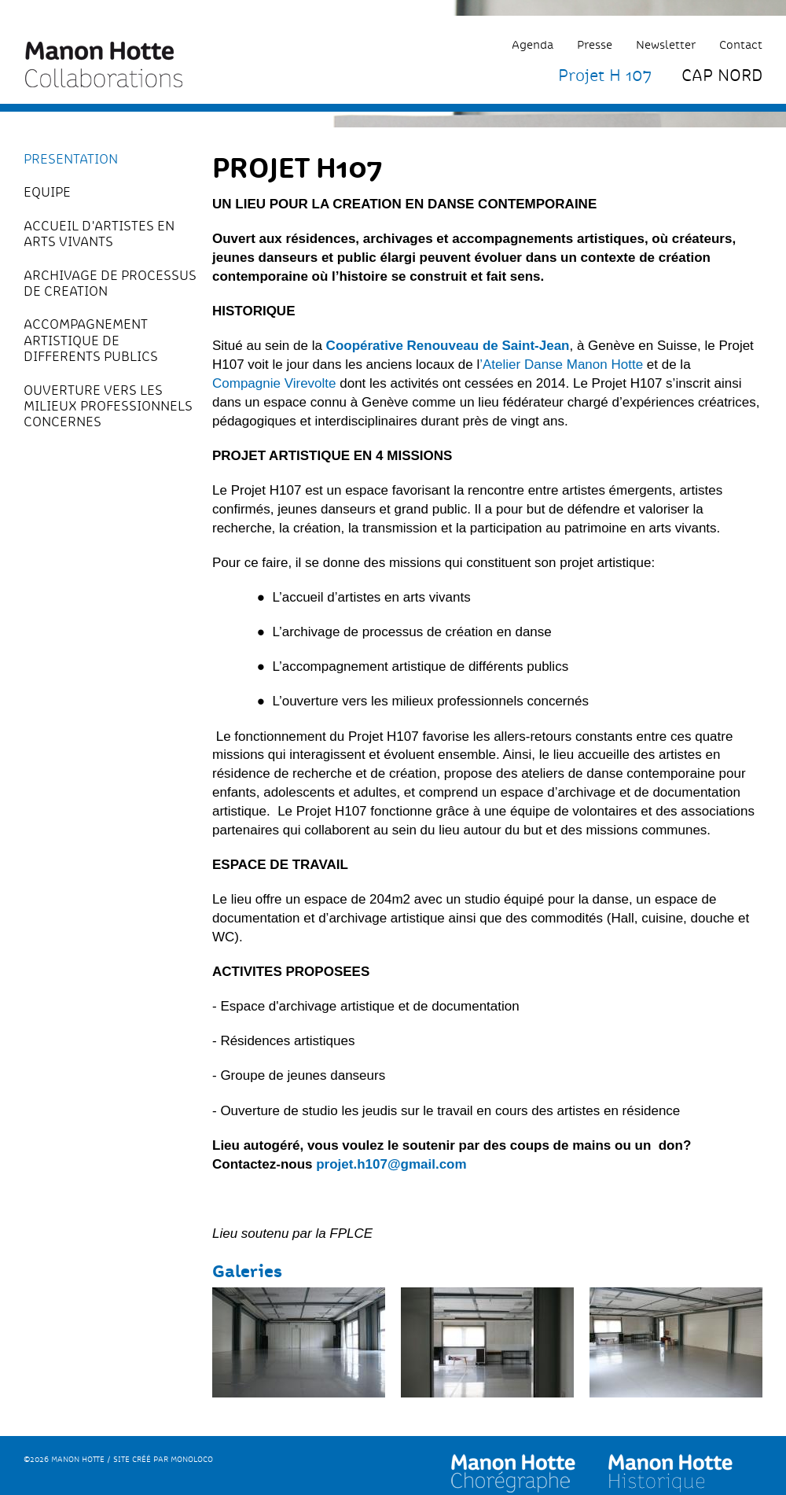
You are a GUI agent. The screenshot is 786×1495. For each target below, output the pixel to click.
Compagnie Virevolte (274, 383)
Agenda (532, 44)
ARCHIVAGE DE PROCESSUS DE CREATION (110, 283)
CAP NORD (721, 75)
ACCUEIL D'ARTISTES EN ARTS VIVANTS (99, 234)
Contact (740, 44)
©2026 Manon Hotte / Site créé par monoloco (118, 1459)
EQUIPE (47, 192)
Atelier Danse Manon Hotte (563, 364)
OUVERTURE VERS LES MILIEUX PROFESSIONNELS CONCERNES (108, 406)
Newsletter (666, 44)
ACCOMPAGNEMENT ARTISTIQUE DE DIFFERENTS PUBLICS (91, 340)
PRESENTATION (71, 159)
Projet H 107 (605, 75)
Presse (594, 44)
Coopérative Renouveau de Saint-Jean (448, 345)
